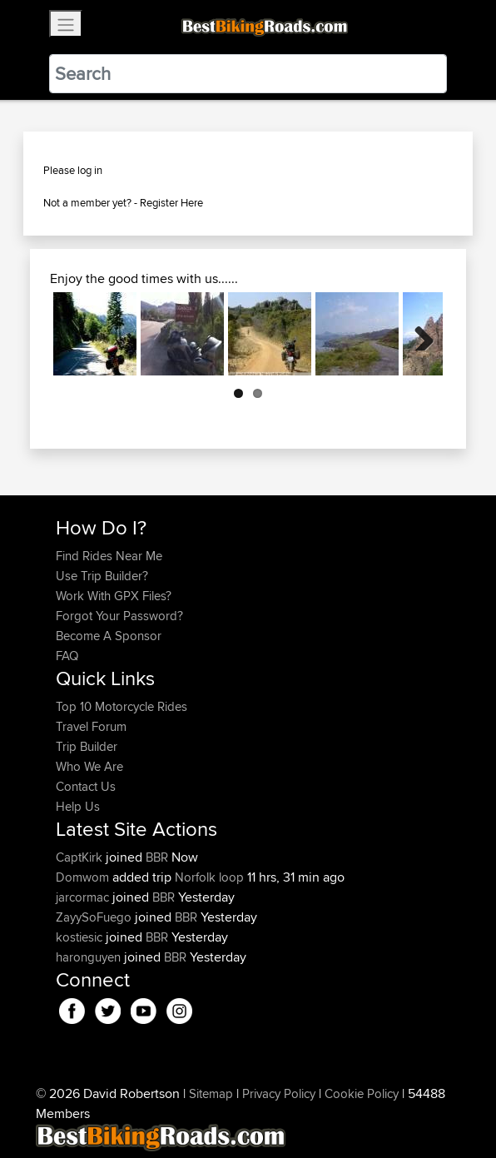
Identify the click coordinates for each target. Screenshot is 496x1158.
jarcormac (84, 897)
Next (417, 333)
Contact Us (86, 786)
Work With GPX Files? (113, 595)
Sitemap (211, 1093)
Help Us (78, 806)
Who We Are (89, 766)
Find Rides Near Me (109, 555)
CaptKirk (81, 857)
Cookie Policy (362, 1093)
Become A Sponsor (108, 635)
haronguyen (90, 957)
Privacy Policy (278, 1093)
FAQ (67, 655)
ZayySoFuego (95, 917)
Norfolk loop (209, 877)
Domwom (84, 877)
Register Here (171, 202)
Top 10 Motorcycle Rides (121, 706)
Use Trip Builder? (102, 575)
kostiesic (81, 937)
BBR (157, 857)
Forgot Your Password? (119, 615)
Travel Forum (91, 726)
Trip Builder (86, 746)
